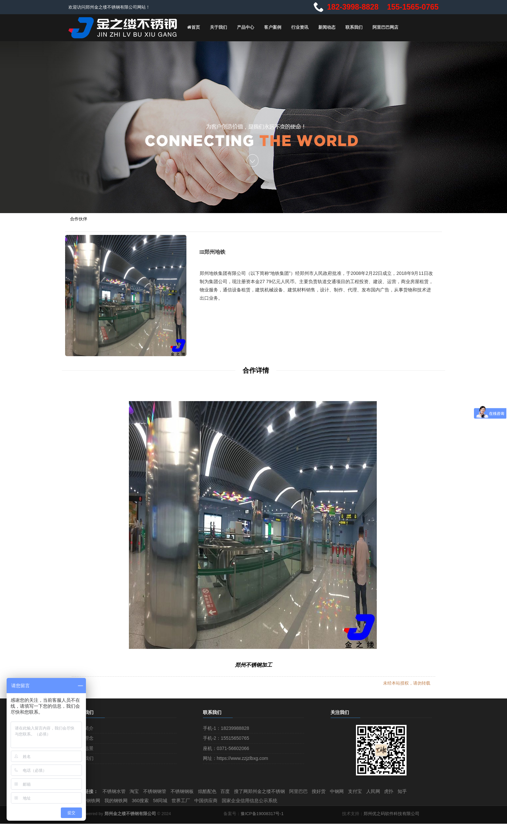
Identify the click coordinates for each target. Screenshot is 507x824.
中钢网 (348, 791)
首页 (191, 27)
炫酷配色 (212, 791)
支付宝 (367, 791)
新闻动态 (325, 27)
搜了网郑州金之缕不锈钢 (267, 791)
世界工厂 (185, 800)
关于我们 (216, 27)
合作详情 (256, 369)
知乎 (417, 791)
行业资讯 (298, 27)
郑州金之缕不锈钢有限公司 (130, 813)
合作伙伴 (78, 218)
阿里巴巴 (307, 791)
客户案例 (271, 27)
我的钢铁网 (117, 800)
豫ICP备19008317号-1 (262, 813)
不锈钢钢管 (158, 791)
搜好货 (328, 791)
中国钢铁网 (89, 800)
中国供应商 (211, 800)
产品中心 (244, 27)
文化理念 (84, 737)
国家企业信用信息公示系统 (256, 800)
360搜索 (143, 800)
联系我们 (352, 27)
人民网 (386, 791)
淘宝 (136, 791)
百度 (231, 791)
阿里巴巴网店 (384, 27)
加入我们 (84, 757)
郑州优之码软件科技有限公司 (391, 813)
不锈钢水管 (115, 791)
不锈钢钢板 (186, 791)
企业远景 (84, 747)
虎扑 (403, 791)
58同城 (164, 800)
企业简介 (84, 727)
